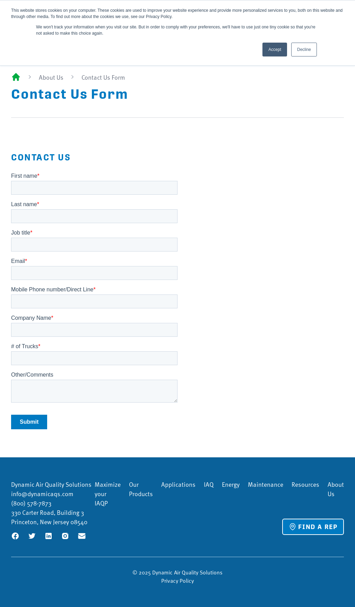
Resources (305, 484)
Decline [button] (304, 49)
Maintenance (265, 484)
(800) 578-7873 (31, 503)
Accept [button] (274, 49)
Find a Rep (313, 526)
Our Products (141, 489)
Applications (178, 484)
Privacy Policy (177, 581)
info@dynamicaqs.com (42, 493)
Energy (231, 484)
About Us (51, 77)
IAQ (209, 484)
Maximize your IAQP (108, 494)
